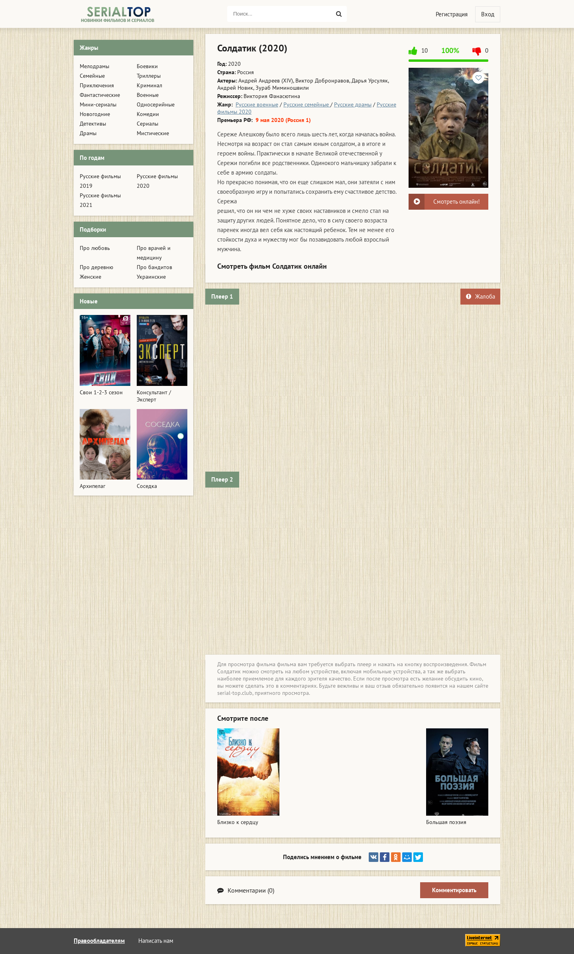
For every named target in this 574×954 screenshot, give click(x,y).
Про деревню (96, 267)
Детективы (93, 123)
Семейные (92, 75)
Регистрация (452, 14)
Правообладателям (99, 940)
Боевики (147, 66)
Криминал (149, 85)
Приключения (97, 85)
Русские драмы (353, 104)
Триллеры (149, 75)
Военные (148, 94)
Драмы (88, 133)
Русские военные (257, 104)
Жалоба (480, 296)
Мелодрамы (94, 66)
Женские (90, 276)
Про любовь (95, 248)
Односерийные (156, 104)
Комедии (148, 114)
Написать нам (155, 940)
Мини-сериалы (98, 104)
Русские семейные (306, 104)
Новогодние (95, 114)
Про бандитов (154, 267)
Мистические (153, 133)
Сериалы (147, 123)
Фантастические (100, 94)
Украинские (151, 276)
